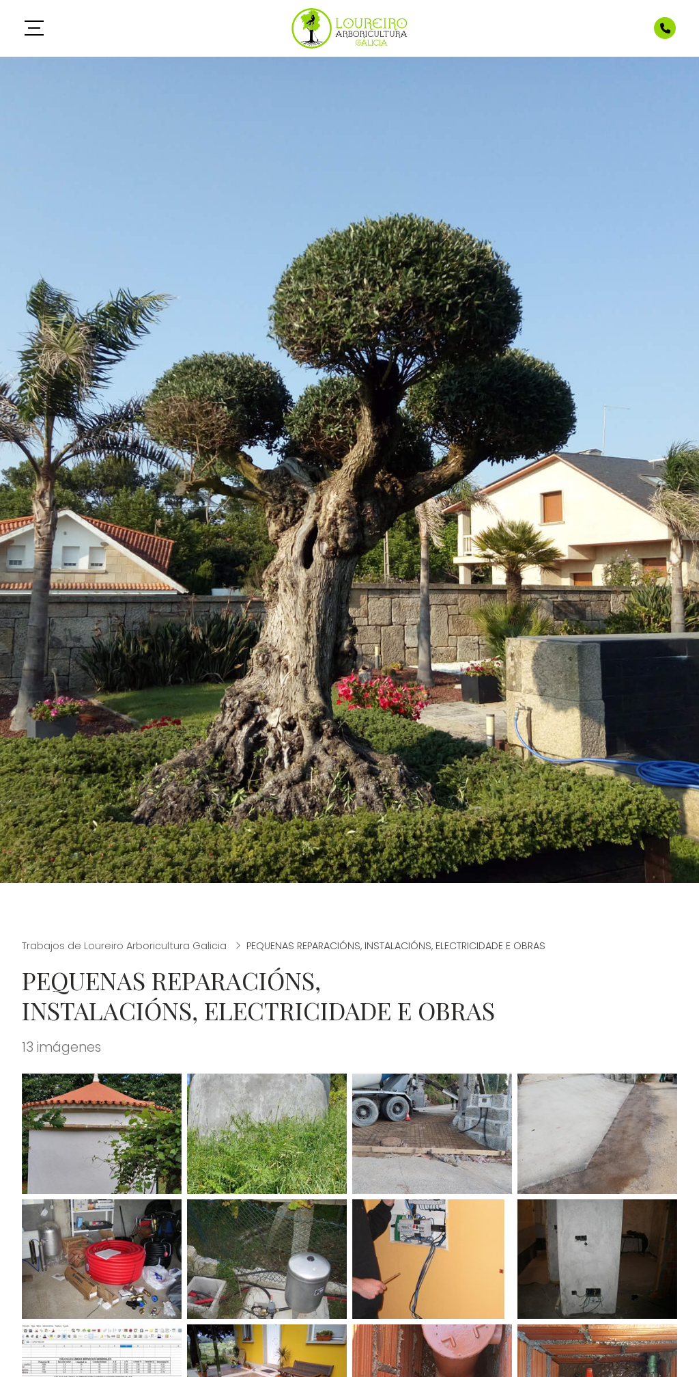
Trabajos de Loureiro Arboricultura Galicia (125, 946)
